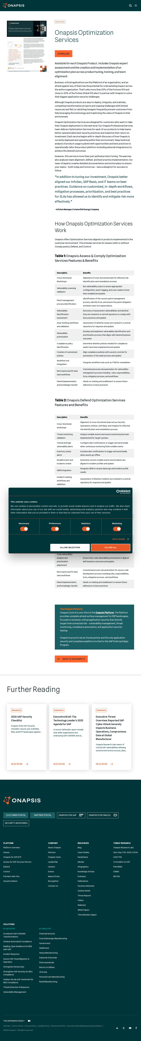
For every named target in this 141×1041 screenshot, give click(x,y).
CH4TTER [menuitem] (117, 857)
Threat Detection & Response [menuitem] (16, 987)
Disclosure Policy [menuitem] (58, 1025)
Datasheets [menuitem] (83, 857)
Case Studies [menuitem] (83, 852)
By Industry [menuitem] (45, 929)
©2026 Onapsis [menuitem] (9, 1029)
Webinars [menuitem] (82, 905)
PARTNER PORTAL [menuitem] (42, 815)
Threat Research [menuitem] (122, 843)
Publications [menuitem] (83, 881)
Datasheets (60, 22)
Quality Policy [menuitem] (43, 1025)
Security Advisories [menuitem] (86, 886)
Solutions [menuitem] (8, 924)
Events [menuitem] (51, 871)
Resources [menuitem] (83, 843)
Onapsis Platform (105, 612)
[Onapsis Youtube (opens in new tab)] (130, 1027)
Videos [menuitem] (81, 900)
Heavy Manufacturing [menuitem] (48, 953)
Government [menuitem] (44, 943)
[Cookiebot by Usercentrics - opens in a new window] (118, 492)
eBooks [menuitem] (81, 862)
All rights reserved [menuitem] (25, 1029)
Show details (118, 539)
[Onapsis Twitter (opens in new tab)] (124, 1027)
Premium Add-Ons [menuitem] (11, 876)
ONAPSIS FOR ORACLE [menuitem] (100, 815)
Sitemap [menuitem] (6, 1025)
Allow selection (70, 547)
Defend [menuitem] (6, 867)
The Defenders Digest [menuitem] (87, 915)
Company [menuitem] (53, 843)
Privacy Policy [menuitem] (30, 1025)
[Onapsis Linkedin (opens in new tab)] (117, 1027)
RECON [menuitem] (116, 876)
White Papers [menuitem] (83, 910)
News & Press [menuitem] (54, 876)
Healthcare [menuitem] (44, 948)
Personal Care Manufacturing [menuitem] (52, 977)
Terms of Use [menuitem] (17, 1025)
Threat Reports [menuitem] (84, 895)
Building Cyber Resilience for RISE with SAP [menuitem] (17, 947)
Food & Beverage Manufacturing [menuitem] (53, 938)
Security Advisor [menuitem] (10, 881)
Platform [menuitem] (8, 843)
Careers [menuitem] (51, 867)
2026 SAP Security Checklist (21, 718)
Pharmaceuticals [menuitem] (46, 962)
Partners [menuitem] (52, 852)
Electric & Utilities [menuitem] (47, 967)
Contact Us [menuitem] (53, 886)
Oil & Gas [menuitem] (43, 972)
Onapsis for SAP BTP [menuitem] (12, 857)
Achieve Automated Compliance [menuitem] (17, 941)
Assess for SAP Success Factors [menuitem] (17, 862)
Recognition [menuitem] (53, 881)
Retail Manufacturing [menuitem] (48, 982)
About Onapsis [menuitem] (54, 847)
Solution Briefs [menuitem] (84, 891)
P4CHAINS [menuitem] (117, 867)
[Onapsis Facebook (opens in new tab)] (136, 1027)
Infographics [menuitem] (83, 867)
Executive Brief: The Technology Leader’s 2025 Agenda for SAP (68, 720)
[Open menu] (135, 5)
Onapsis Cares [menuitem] (54, 857)
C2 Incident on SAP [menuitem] (121, 862)
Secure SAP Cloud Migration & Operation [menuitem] (16, 960)
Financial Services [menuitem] (47, 934)
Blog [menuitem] (80, 847)
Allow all (111, 547)
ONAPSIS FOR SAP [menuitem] (67, 815)
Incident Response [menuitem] (11, 954)
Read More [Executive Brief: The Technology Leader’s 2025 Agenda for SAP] (62, 764)
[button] (63, 53)
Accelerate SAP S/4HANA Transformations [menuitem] (14, 935)
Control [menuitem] (6, 871)
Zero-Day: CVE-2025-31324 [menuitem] (125, 852)
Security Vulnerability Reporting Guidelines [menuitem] (84, 1025)
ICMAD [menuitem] (116, 871)
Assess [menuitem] (6, 852)
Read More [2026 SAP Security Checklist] (19, 764)
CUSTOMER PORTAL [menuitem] (16, 815)
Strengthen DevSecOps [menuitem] (13, 967)
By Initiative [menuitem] (9, 929)
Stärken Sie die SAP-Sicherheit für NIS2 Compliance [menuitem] (18, 981)
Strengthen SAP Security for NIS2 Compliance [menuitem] (17, 973)
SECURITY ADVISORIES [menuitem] (16, 823)
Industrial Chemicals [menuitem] (48, 958)
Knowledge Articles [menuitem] (86, 871)
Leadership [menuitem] (53, 862)
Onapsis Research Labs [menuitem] (123, 847)
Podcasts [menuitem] (82, 876)
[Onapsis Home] (21, 800)
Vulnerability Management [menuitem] (14, 992)
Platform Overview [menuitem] (11, 847)
